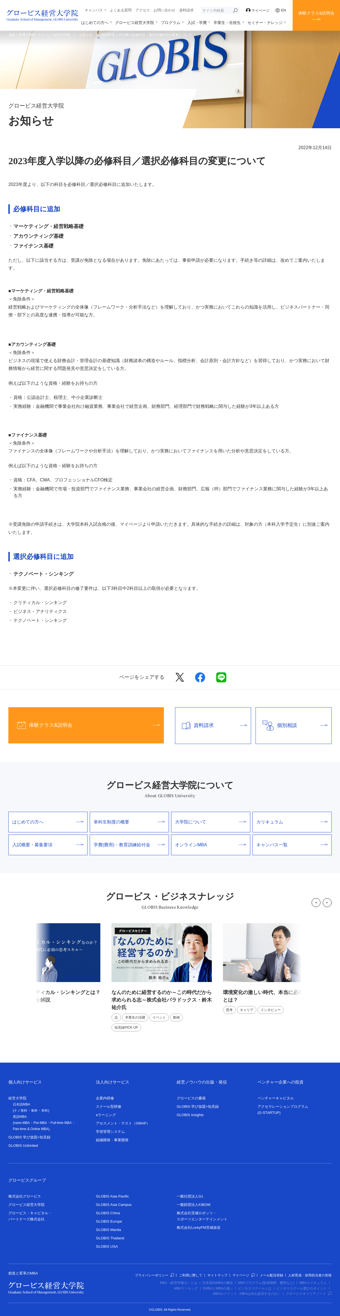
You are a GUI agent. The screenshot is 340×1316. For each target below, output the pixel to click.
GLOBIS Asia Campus (114, 1205)
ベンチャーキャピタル (276, 1098)
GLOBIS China (108, 1213)
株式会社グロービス (24, 1196)
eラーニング (106, 1115)
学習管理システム (110, 1132)
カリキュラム (292, 822)
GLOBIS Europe (109, 1221)
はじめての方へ (94, 22)
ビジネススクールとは (254, 1288)
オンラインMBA (210, 844)
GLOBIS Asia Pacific (112, 1196)
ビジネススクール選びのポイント (301, 1288)
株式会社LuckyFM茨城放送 (198, 1227)
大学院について (210, 822)
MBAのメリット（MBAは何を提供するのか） (247, 1294)
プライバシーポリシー (154, 1275)
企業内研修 (105, 1098)
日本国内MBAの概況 (217, 1283)
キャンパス (94, 10)
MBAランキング (186, 1288)
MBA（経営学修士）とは (178, 1283)
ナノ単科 (20, 1111)
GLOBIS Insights (190, 1115)
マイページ (258, 10)
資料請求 (186, 10)
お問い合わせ (164, 10)
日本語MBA (21, 1104)
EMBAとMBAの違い (218, 1288)
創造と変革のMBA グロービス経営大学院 (40, 35)
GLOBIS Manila (108, 1230)
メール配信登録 (271, 1275)
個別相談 (292, 726)
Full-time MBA (61, 1123)
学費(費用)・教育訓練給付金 (129, 844)
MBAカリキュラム (313, 1283)
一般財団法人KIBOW (193, 1205)
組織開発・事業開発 (112, 1140)
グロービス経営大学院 (134, 22)
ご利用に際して (190, 1275)
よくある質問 (121, 10)
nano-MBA (22, 1123)
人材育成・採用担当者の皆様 (310, 1275)
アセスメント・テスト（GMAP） (123, 1123)
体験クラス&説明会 (316, 13)
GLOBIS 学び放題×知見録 (29, 1137)
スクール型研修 (108, 1106)
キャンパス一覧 (292, 844)
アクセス (142, 10)
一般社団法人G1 (190, 1196)
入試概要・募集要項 (48, 844)
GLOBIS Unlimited (23, 1145)
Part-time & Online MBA (30, 1129)
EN (280, 10)
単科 (34, 1111)
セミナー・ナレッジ (265, 22)
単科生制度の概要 (129, 822)
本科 (44, 1111)
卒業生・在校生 (227, 22)
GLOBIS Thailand (110, 1238)
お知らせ (86, 35)
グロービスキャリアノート (309, 1294)
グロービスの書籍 (191, 1098)
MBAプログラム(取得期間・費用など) (266, 1283)
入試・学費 (197, 22)
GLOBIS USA (107, 1246)
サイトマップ (217, 1275)
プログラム (170, 22)
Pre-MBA (40, 1123)
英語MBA (20, 1117)
